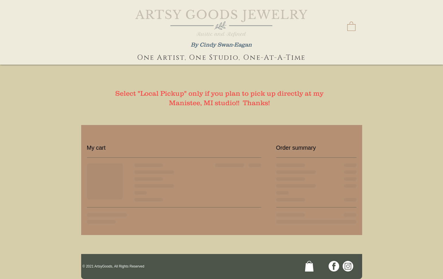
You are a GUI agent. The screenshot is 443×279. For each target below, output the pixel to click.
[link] (351, 26)
